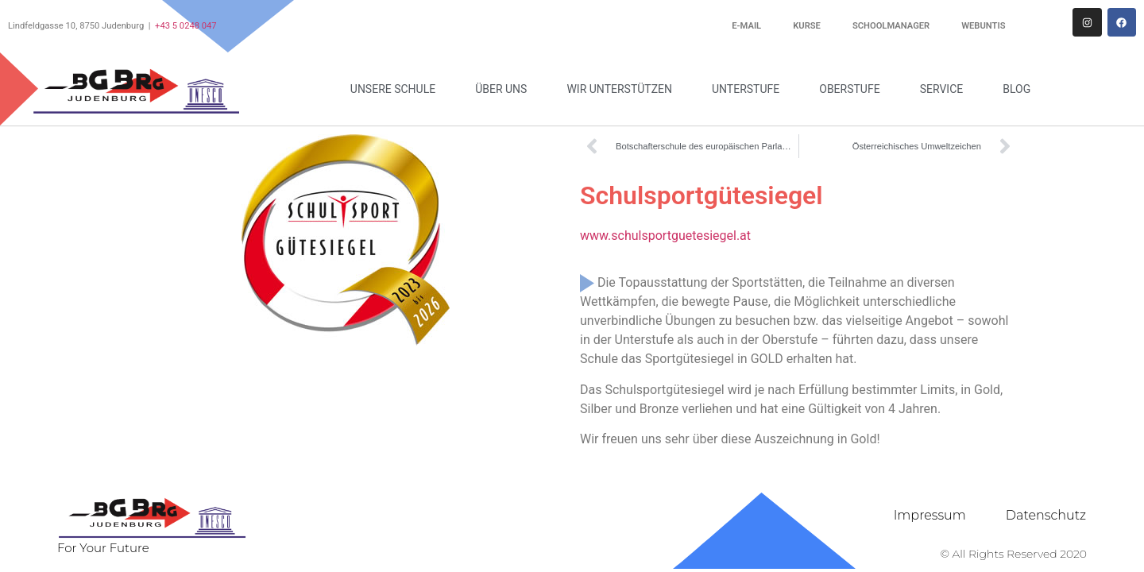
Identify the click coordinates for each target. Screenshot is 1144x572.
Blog (1016, 89)
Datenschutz (1046, 515)
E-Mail (746, 26)
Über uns (505, 89)
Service (946, 89)
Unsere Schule (396, 89)
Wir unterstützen (623, 89)
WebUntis (983, 26)
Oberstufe (853, 89)
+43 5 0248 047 (186, 26)
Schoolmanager (891, 26)
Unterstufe (749, 89)
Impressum (930, 515)
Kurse (807, 26)
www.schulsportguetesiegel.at (665, 235)
